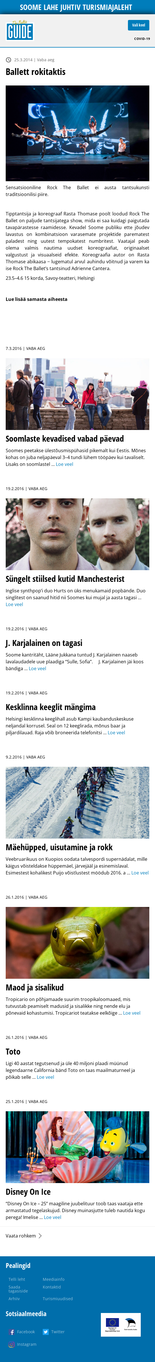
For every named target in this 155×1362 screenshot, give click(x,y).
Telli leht (17, 1279)
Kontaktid (52, 1287)
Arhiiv (14, 1298)
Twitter (58, 1331)
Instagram (26, 1344)
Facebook (26, 1331)
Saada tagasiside (18, 1289)
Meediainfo (53, 1279)
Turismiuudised (58, 1298)
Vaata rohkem (21, 1236)
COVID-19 (142, 38)
